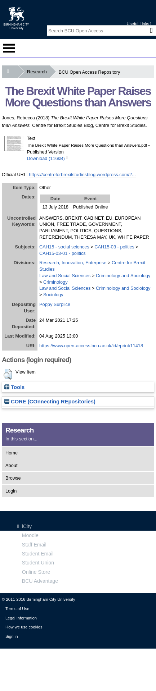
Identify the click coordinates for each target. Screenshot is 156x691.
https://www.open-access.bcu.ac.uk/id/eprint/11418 (91, 345)
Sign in (11, 636)
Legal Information (21, 618)
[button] (8, 374)
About (11, 465)
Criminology (55, 282)
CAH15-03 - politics (114, 247)
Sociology (53, 294)
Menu (9, 48)
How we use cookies (24, 627)
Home (11, 453)
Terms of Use (17, 609)
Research (38, 71)
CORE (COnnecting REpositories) (49, 401)
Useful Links (138, 24)
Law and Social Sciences (64, 275)
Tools (14, 387)
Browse (13, 478)
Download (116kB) (46, 158)
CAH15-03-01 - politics (62, 253)
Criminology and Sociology (123, 275)
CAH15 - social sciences (64, 247)
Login (11, 491)
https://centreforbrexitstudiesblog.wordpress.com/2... (82, 174)
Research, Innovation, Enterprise (72, 262)
